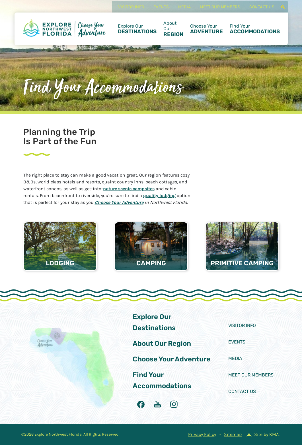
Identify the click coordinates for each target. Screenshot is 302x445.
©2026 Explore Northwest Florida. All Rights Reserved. (70, 434)
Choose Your (206, 32)
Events (156, 10)
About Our (173, 32)
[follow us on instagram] (174, 404)
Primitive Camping (242, 263)
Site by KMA (266, 434)
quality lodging (159, 195)
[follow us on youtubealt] (157, 404)
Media (179, 10)
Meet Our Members (215, 10)
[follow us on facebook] (141, 404)
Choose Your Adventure (119, 202)
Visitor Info (126, 10)
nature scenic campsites (129, 188)
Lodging (60, 263)
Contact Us (257, 10)
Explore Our (137, 32)
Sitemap (233, 434)
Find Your (255, 32)
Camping (151, 263)
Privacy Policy (202, 434)
